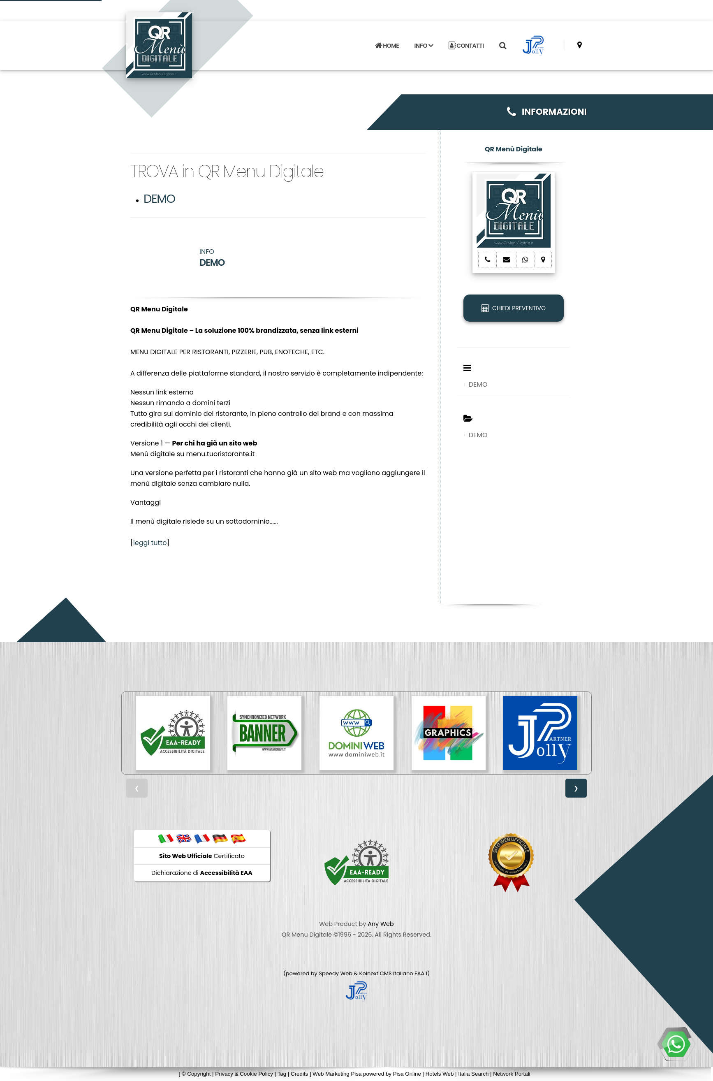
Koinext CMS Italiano (386, 973)
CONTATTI (466, 46)
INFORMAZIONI (547, 112)
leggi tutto (150, 542)
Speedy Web (335, 973)
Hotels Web (440, 1074)
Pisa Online (407, 1074)
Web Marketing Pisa (337, 1074)
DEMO (159, 198)
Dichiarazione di (201, 873)
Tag (282, 1074)
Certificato (202, 856)
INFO (212, 257)
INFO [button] (423, 45)
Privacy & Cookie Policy (244, 1074)
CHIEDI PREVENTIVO (514, 308)
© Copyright (196, 1074)
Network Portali (511, 1074)
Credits (299, 1074)
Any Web (381, 924)
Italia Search (473, 1074)
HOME (387, 46)
